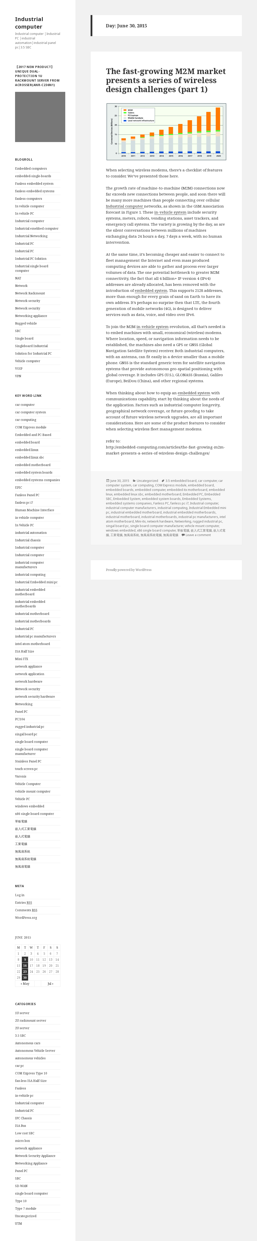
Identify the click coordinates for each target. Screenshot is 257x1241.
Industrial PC (24, 243)
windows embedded (29, 806)
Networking (23, 704)
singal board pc (26, 734)
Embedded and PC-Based (33, 435)
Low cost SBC (24, 1133)
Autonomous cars (27, 1043)
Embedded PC (193, 494)
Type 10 (21, 1201)
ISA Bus (20, 1126)
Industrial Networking (31, 236)
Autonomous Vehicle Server (35, 1051)
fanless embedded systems (34, 191)
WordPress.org (26, 918)
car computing (25, 420)
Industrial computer (29, 22)
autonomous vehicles (30, 1058)
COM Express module (30, 427)
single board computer (31, 742)
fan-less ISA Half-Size (31, 1081)
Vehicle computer (27, 361)
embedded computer (150, 490)
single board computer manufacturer (31, 751)
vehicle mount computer (32, 791)
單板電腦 (21, 821)
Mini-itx (140, 521)
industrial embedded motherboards (30, 604)
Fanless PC (161, 503)
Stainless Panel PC (28, 761)
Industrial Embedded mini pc (36, 582)
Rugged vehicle (26, 323)
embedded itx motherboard (187, 490)
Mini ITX (21, 659)
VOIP (18, 368)
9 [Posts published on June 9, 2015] (25, 959)
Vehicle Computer (28, 784)
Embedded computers (31, 168)
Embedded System (126, 499)
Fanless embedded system (34, 183)
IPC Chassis (23, 1118)
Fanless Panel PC (27, 495)
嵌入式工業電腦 (25, 829)
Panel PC (21, 711)
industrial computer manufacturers (29, 564)
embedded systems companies (37, 480)
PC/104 (20, 719)
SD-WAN (21, 1186)
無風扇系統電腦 (25, 859)
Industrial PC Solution (30, 258)
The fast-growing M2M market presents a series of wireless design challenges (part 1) (166, 80)
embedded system (151, 290)
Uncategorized (25, 1216)
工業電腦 (21, 844)
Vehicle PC (22, 799)
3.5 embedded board (181, 481)
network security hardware (35, 696)
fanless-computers (28, 199)
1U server (22, 1013)
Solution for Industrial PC (33, 353)
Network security (27, 301)
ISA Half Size (24, 651)
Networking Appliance (31, 1163)
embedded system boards (33, 472)
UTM (18, 1223)
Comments (26, 910)
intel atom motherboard (32, 644)
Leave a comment (198, 535)
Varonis (20, 776)
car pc (19, 1066)
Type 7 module (25, 1208)
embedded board (27, 442)
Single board (24, 338)
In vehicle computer (29, 206)
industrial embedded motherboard (30, 591)
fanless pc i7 (24, 502)
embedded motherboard (32, 465)
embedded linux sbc (29, 457)
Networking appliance (31, 316)
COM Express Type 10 (31, 1073)
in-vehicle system (170, 212)
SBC (18, 331)
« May (25, 984)
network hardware (28, 681)
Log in (19, 895)
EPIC (18, 487)
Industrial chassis (28, 540)
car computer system (30, 412)
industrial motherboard (32, 614)
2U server (22, 1028)
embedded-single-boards (33, 176)
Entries (23, 902)
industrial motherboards (33, 621)
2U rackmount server (30, 1020)
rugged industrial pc (29, 727)
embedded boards (120, 490)
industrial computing (30, 574)
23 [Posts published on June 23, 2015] (25, 971)
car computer (25, 405)
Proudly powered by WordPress (129, 570)
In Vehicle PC (24, 525)
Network (21, 286)
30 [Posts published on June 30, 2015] (25, 977)
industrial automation (31, 533)
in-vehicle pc (24, 1095)
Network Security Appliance (35, 1156)
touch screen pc (26, 769)
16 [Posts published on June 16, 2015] (25, 965)
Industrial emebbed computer (36, 228)
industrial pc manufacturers (35, 636)
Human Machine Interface (34, 510)
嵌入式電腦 (22, 836)
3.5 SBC (20, 1035)
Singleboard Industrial (31, 346)
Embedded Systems (196, 499)
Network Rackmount (30, 293)
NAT (18, 278)
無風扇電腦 (22, 866)
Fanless (20, 1088)
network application (29, 674)
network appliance (28, 666)
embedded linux (26, 450)
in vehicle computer (29, 517)
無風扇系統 (22, 851)
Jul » (50, 984)
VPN (18, 376)
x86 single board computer (34, 814)
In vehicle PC (24, 213)
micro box (22, 1141)
